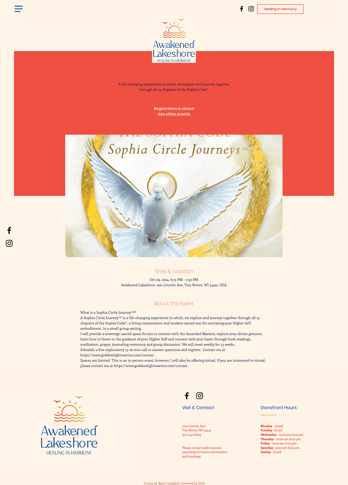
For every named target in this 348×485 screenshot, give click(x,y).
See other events (174, 113)
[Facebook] (241, 8)
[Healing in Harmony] (280, 9)
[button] (19, 9)
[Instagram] (251, 8)
